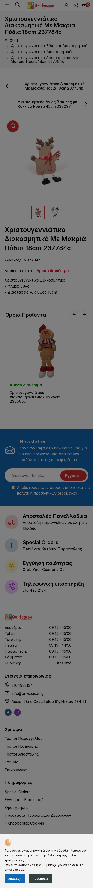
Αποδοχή (15, 879)
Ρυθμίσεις (41, 879)
